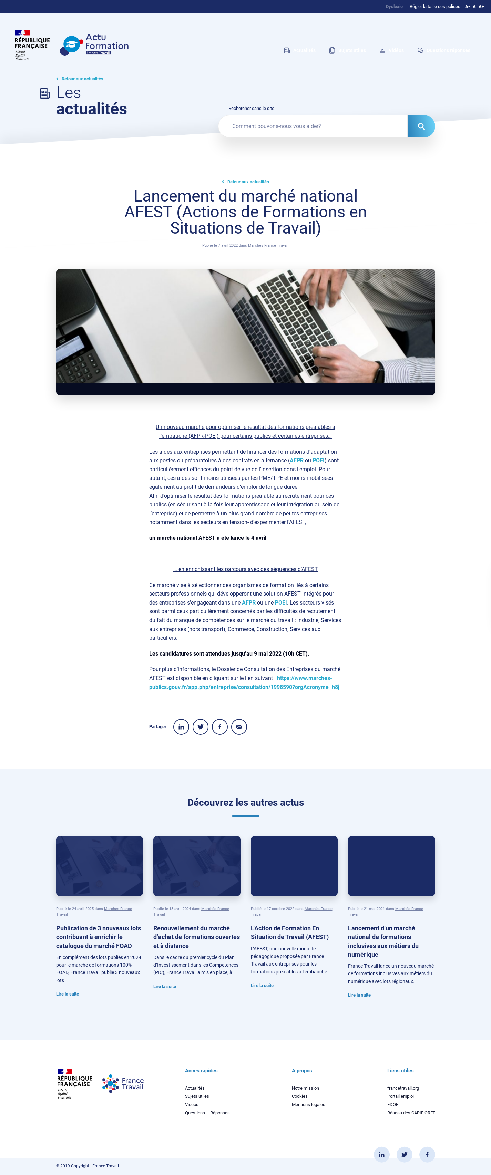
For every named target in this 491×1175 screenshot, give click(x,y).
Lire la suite (67, 994)
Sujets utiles (197, 1096)
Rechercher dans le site (251, 108)
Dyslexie (394, 6)
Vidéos (191, 1104)
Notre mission (305, 1088)
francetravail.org (403, 1088)
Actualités (195, 1088)
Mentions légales (308, 1104)
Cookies (300, 1096)
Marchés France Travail (268, 245)
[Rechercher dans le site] (421, 126)
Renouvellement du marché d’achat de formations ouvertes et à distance (196, 937)
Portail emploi (400, 1096)
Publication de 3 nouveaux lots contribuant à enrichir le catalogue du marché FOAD (98, 937)
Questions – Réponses (207, 1112)
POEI (319, 460)
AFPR (297, 460)
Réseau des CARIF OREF (411, 1112)
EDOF (392, 1104)
